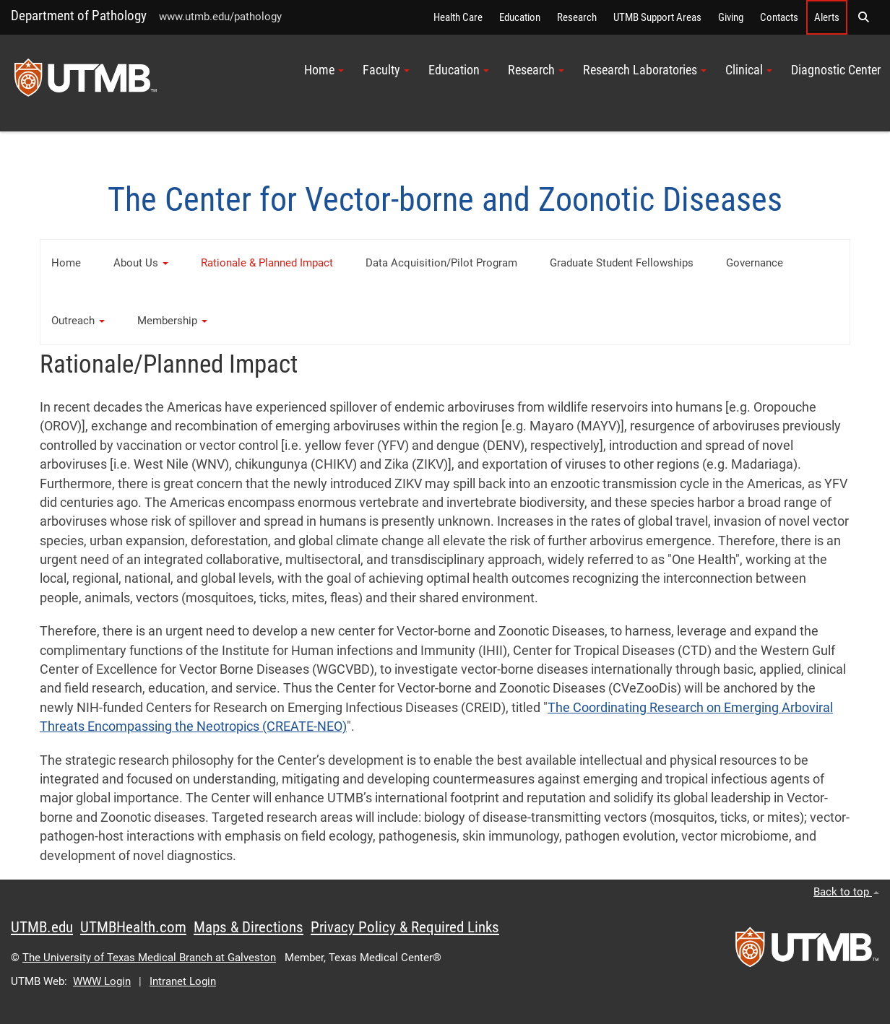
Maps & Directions (248, 927)
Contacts (779, 17)
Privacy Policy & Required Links (405, 927)
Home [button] (324, 70)
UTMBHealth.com (133, 927)
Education (519, 17)
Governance (754, 262)
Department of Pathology (79, 15)
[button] (863, 17)
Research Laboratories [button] (645, 70)
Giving (730, 17)
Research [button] (536, 70)
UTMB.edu (42, 927)
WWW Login (102, 981)
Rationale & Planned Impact (267, 262)
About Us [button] (140, 262)
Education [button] (458, 70)
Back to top (846, 891)
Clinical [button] (748, 70)
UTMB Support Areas (657, 17)
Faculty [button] (386, 70)
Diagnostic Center (836, 70)
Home (66, 262)
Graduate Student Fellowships (622, 262)
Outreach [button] (78, 320)
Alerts (826, 17)
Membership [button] (172, 320)
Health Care (458, 17)
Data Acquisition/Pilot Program (441, 262)
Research (577, 17)
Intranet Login (183, 981)
